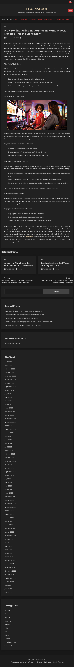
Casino (7, 614)
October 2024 (9, 426)
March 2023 (9, 493)
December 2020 (10, 567)
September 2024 (10, 429)
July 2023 (8, 479)
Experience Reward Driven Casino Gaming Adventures (23, 311)
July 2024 (8, 436)
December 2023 (10, 461)
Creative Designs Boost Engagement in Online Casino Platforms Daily (29, 322)
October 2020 (9, 574)
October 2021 (9, 539)
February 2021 (10, 560)
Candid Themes (58, 662)
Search (56, 292)
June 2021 (8, 546)
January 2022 (9, 532)
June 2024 (8, 440)
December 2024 (10, 418)
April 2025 (8, 404)
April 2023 (8, 489)
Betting (7, 610)
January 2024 (9, 457)
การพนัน (7, 639)
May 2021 (8, 550)
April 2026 (8, 362)
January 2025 (9, 415)
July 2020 (8, 585)
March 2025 (9, 408)
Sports (7, 635)
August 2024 (9, 433)
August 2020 (9, 582)
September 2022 (10, 514)
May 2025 (8, 401)
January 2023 (9, 500)
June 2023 (8, 482)
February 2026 (10, 369)
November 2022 (10, 507)
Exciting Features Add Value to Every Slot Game (55, 264)
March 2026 (9, 365)
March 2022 (9, 525)
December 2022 (10, 504)
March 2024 (9, 450)
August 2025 (9, 390)
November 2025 (10, 380)
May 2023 (8, 486)
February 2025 (10, 411)
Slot (5, 27)
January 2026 (9, 372)
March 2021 (9, 557)
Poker (7, 628)
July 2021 (8, 543)
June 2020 (8, 589)
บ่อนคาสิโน (8, 646)
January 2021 (9, 564)
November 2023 (10, 465)
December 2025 (10, 376)
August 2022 (9, 518)
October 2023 (9, 468)
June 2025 (8, 397)
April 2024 (8, 447)
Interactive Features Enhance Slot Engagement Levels (23, 325)
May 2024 (8, 443)
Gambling (8, 621)
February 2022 (10, 528)
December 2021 (10, 535)
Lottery (7, 624)
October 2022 (9, 511)
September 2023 (10, 472)
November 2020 (10, 571)
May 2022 (8, 521)
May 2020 (8, 592)
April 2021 (8, 553)
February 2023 (10, 496)
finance (7, 617)
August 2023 (9, 475)
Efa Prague (37, 8)
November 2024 (10, 422)
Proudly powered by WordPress (22, 662)
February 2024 (10, 454)
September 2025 (10, 387)
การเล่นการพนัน (10, 642)
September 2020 (10, 578)
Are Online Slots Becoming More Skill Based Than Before (18, 264)
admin (24, 38)
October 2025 (9, 383)
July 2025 (8, 394)
